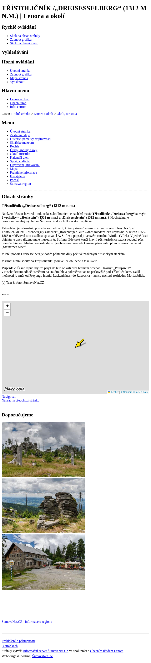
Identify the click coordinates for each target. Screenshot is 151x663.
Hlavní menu (15, 90)
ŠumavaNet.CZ (42, 656)
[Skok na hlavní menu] (24, 43)
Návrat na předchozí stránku (20, 400)
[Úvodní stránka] (20, 70)
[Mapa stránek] (19, 78)
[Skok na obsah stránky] (25, 36)
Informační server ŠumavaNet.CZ (45, 651)
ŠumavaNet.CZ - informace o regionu (27, 621)
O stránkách (10, 646)
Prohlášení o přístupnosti (18, 641)
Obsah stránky (17, 196)
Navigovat (9, 396)
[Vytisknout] (17, 82)
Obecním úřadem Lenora (106, 651)
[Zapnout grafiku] (21, 39)
